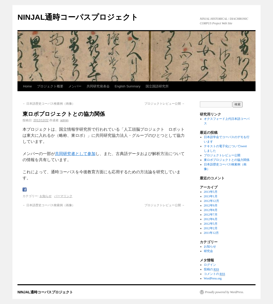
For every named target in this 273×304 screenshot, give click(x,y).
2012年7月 (211, 214)
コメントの (214, 274)
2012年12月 (211, 201)
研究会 (208, 251)
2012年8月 (211, 210)
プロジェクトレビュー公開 (164, 103)
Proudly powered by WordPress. (224, 292)
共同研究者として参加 (75, 153)
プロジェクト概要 (50, 86)
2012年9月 (211, 205)
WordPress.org (213, 278)
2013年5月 (211, 192)
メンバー (75, 86)
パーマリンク (63, 196)
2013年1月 (211, 196)
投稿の (211, 269)
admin (64, 120)
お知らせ (46, 196)
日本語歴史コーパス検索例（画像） (49, 103)
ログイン (210, 265)
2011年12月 (211, 233)
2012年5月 (211, 223)
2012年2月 (211, 228)
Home (27, 86)
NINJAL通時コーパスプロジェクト (77, 17)
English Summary (128, 86)
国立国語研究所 (157, 86)
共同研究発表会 (98, 86)
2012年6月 (211, 219)
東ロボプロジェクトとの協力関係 (226, 160)
